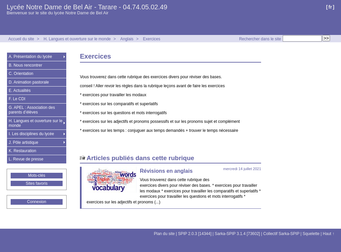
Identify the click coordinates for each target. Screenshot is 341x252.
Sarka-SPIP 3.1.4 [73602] (237, 233)
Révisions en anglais (166, 171)
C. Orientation (21, 73)
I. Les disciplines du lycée (31, 133)
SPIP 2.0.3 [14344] (195, 233)
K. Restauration (22, 150)
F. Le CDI (17, 99)
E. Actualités (20, 90)
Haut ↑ (328, 233)
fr (330, 7)
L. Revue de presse (26, 159)
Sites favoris (36, 183)
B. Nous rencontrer (25, 65)
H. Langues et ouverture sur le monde (77, 39)
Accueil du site (21, 39)
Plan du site (164, 233)
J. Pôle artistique (23, 142)
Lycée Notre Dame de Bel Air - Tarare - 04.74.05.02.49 (87, 7)
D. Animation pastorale (29, 82)
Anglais (126, 39)
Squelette (311, 233)
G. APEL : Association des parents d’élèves (32, 110)
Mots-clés (36, 175)
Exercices (151, 39)
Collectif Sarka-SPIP (281, 233)
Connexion (36, 201)
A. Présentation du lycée (30, 56)
